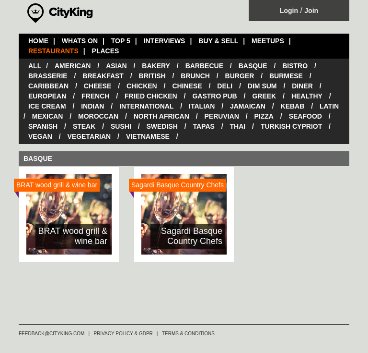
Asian (116, 66)
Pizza (264, 116)
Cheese (98, 86)
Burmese (286, 76)
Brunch (195, 76)
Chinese (187, 86)
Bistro (295, 66)
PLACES (105, 51)
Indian (92, 106)
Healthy (306, 96)
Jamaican (247, 106)
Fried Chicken (151, 96)
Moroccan (98, 116)
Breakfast (103, 76)
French (95, 96)
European (47, 96)
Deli (224, 86)
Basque (253, 66)
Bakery (156, 66)
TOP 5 (120, 41)
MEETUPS (268, 41)
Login (289, 10)
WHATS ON (80, 41)
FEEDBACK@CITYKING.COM (51, 333)
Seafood (305, 116)
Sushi (121, 126)
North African (161, 116)
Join (311, 10)
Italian (202, 106)
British (152, 76)
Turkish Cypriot (291, 126)
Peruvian (222, 116)
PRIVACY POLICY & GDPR (122, 333)
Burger (239, 76)
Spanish (43, 126)
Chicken (141, 86)
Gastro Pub (214, 96)
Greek (264, 96)
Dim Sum (262, 86)
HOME (38, 41)
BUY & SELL (218, 41)
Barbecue (204, 66)
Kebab (293, 106)
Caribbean (48, 86)
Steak (84, 126)
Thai (238, 126)
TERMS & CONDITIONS (188, 333)
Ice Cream (47, 106)
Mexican (47, 116)
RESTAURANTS (53, 51)
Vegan (40, 136)
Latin (329, 106)
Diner (302, 86)
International (146, 106)
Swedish (161, 126)
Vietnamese (148, 136)
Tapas (203, 126)
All (34, 66)
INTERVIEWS (164, 41)
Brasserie (48, 76)
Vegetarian (89, 136)
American (73, 66)
